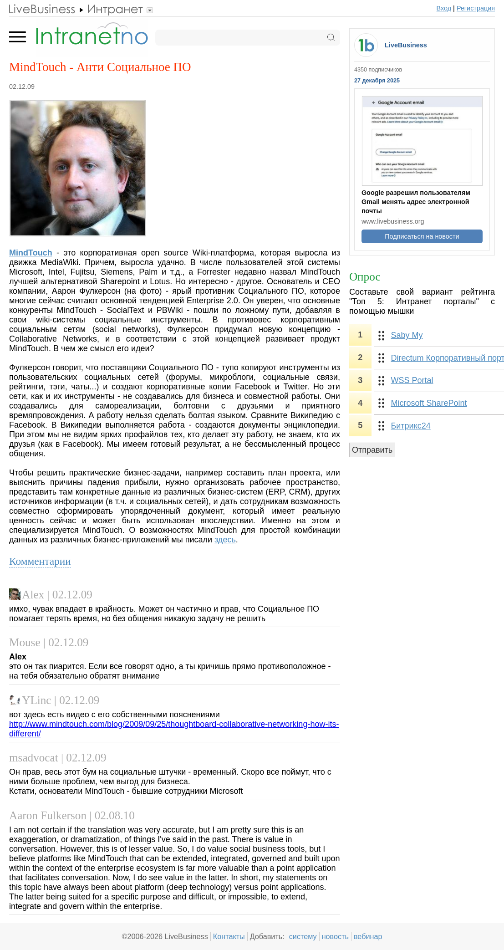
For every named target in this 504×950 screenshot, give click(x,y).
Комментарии (40, 561)
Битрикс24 (411, 425)
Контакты (229, 936)
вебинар (368, 936)
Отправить (372, 450)
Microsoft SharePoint (429, 403)
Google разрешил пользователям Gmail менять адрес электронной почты (415, 202)
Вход (444, 8)
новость (335, 936)
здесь (225, 539)
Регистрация (476, 8)
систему (303, 936)
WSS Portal (412, 380)
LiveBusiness (406, 45)
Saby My (407, 335)
